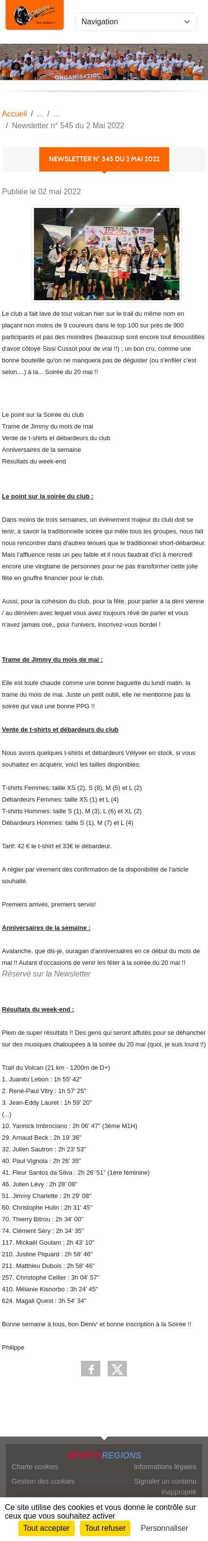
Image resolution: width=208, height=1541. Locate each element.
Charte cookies (35, 1467)
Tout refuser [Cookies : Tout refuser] (105, 1528)
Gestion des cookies (43, 1481)
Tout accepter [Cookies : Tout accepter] (46, 1528)
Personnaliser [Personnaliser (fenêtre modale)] (165, 1528)
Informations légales (165, 1467)
